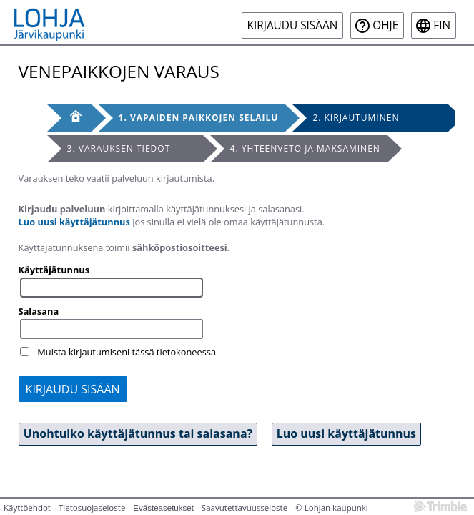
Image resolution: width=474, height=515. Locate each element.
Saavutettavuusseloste (244, 507)
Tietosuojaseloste (92, 507)
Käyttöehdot (27, 507)
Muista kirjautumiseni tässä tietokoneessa (126, 351)
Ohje (385, 25)
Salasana (39, 311)
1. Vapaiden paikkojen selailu (199, 118)
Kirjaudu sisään (292, 25)
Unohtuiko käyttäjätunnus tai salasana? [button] (138, 433)
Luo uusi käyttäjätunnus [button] (346, 433)
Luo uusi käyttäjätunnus (74, 221)
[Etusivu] (69, 118)
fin (441, 25)
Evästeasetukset (163, 508)
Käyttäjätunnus (54, 269)
